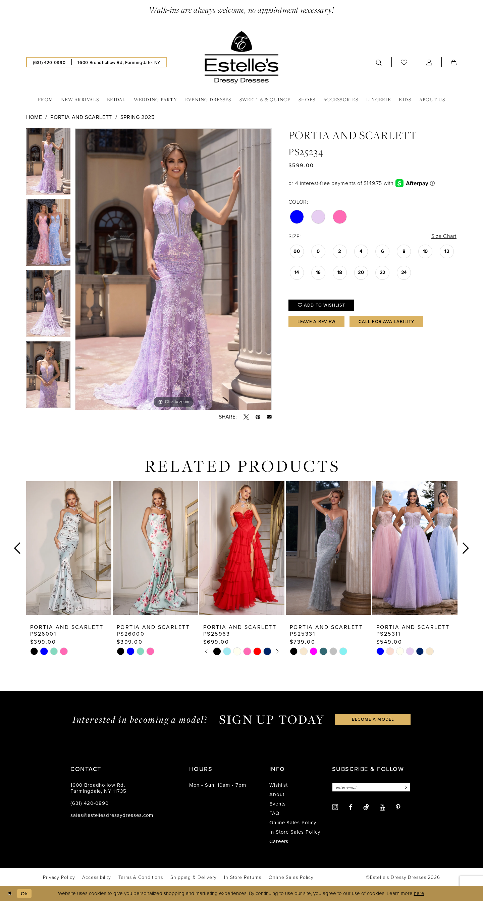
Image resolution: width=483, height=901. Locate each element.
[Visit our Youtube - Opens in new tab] (382, 807)
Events (277, 804)
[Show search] (379, 62)
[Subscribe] (405, 787)
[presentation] (68, 548)
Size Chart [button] (444, 236)
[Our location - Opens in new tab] (118, 62)
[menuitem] (49, 62)
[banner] (241, 57)
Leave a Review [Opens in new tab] (317, 321)
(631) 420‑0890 (89, 803)
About (276, 794)
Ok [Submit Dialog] (24, 893)
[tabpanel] (48, 163)
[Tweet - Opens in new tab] (246, 417)
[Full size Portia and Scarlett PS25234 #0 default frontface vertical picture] (173, 269)
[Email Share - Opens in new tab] (269, 416)
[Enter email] (371, 787)
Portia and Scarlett (81, 117)
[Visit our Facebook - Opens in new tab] (351, 807)
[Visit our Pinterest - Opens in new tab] (398, 807)
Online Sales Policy (292, 822)
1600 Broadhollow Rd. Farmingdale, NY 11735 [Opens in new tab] (98, 788)
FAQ (274, 813)
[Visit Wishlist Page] (404, 62)
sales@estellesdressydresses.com (111, 815)
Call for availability (386, 321)
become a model (373, 719)
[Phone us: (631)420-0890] (49, 62)
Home (34, 117)
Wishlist (278, 785)
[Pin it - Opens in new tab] (258, 417)
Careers (279, 841)
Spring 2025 (137, 117)
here (419, 893)
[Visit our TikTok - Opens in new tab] (366, 806)
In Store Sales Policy (294, 832)
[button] (429, 62)
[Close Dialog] (10, 893)
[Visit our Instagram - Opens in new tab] (335, 807)
